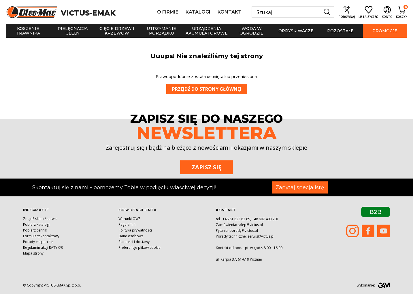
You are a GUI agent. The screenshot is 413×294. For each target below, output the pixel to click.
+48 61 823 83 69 (236, 219)
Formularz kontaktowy (41, 236)
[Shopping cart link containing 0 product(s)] (401, 12)
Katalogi (198, 12)
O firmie (167, 12)
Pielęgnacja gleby (73, 31)
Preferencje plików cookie (139, 247)
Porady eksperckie (38, 241)
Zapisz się (206, 167)
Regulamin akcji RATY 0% (43, 247)
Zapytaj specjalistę (300, 187)
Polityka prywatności (135, 230)
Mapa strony (33, 253)
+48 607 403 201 (265, 219)
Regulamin (126, 224)
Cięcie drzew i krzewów (116, 31)
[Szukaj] (293, 12)
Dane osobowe (131, 236)
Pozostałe (340, 30)
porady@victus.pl (243, 230)
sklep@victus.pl (250, 224)
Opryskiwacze (296, 30)
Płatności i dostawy (134, 241)
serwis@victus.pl (261, 236)
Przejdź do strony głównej (206, 89)
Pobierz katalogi (36, 224)
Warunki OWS (129, 218)
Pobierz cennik (35, 230)
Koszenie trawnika (28, 31)
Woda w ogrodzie (251, 31)
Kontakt (230, 12)
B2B (375, 211)
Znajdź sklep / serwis (40, 218)
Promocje (384, 30)
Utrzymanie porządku (161, 31)
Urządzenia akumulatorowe (207, 31)
